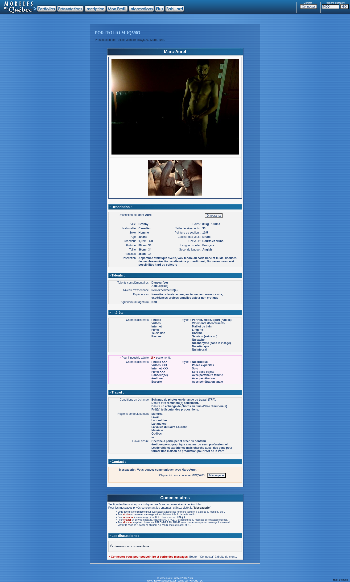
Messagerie (202, 507)
